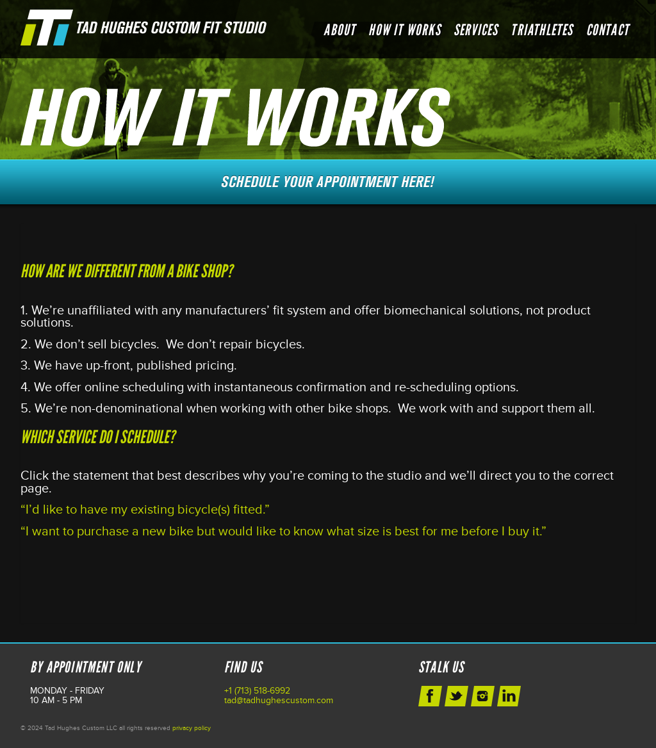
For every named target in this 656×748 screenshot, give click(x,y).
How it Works (404, 29)
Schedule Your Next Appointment (328, 181)
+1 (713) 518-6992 (257, 690)
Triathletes (542, 29)
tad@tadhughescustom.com (278, 700)
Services (476, 29)
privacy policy (191, 728)
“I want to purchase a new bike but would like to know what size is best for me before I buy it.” (283, 531)
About (340, 29)
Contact (607, 29)
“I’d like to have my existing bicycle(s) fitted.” (145, 509)
